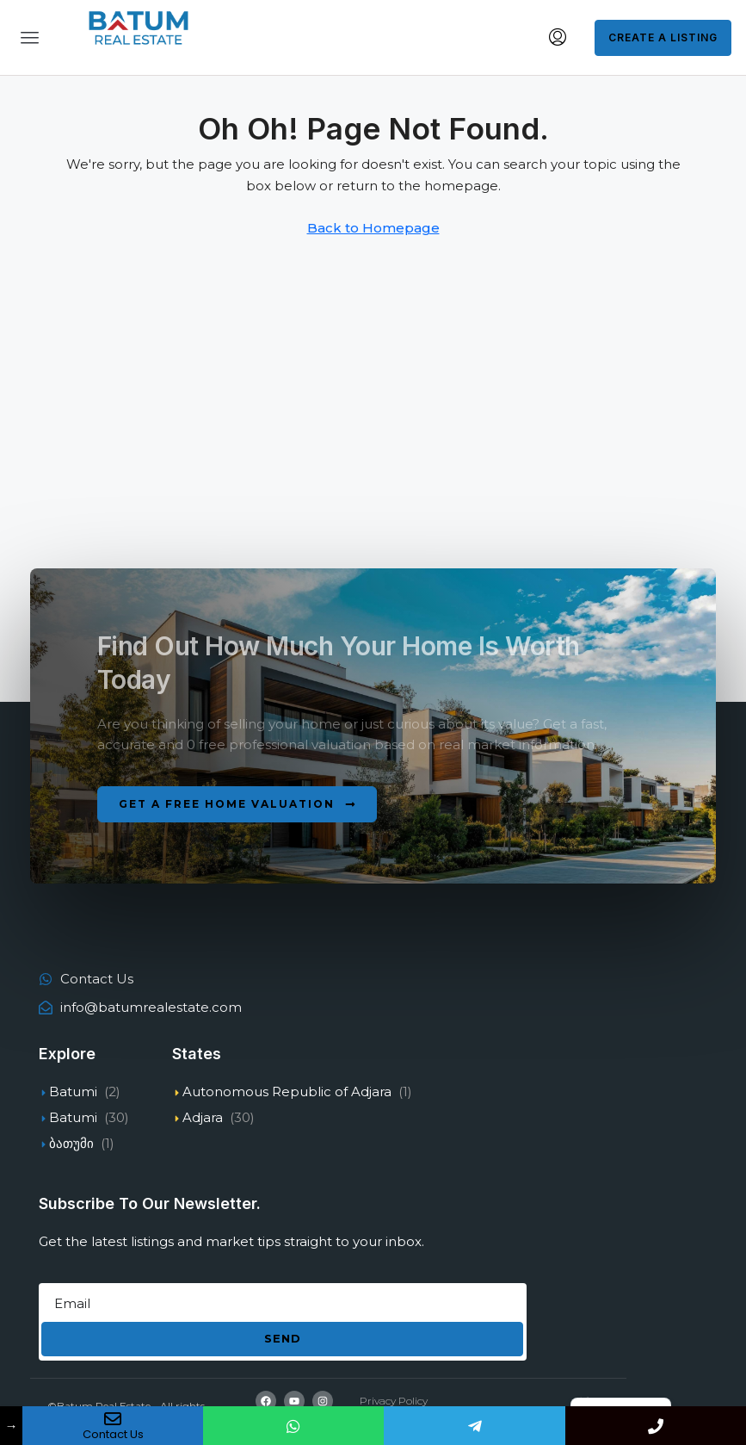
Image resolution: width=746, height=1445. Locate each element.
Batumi (73, 1091)
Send (282, 1338)
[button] (237, 804)
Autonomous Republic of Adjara (286, 1091)
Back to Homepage (373, 228)
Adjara (202, 1117)
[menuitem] (557, 38)
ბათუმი (71, 1143)
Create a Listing (663, 37)
